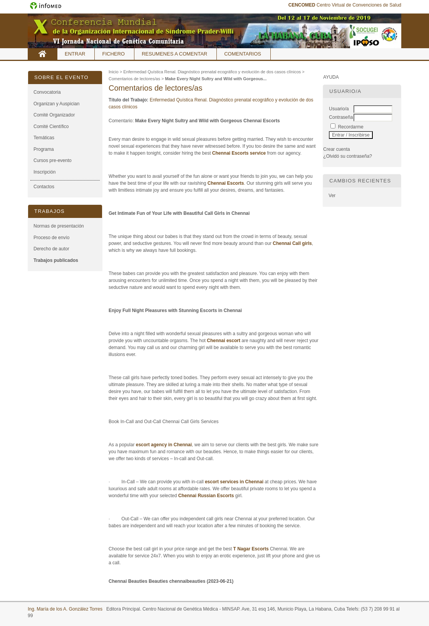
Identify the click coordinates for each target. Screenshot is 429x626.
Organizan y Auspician (56, 103)
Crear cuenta (336, 149)
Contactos (44, 186)
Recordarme (351, 127)
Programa (44, 149)
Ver (331, 195)
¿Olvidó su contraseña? (347, 156)
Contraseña (341, 117)
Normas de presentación (59, 226)
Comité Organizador (54, 115)
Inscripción (44, 172)
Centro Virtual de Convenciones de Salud (344, 5)
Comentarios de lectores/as (134, 78)
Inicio (42, 54)
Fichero (113, 54)
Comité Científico (51, 126)
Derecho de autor (51, 248)
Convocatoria (47, 92)
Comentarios (242, 54)
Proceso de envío (51, 237)
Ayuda (331, 77)
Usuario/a (339, 108)
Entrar (75, 54)
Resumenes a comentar (174, 54)
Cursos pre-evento (53, 160)
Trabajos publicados (56, 260)
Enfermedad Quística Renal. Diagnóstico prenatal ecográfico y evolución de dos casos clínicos (212, 71)
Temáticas (44, 137)
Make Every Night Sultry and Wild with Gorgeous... (215, 78)
